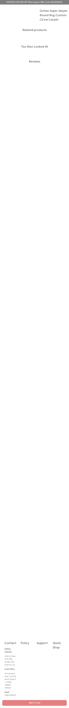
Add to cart (34, 702)
